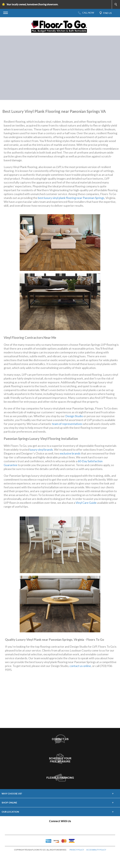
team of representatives (67, 424)
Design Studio (74, 416)
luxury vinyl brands (41, 449)
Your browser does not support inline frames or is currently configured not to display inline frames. (60, 702)
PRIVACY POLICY (77, 849)
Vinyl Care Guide (86, 502)
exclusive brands (70, 453)
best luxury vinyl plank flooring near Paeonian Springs (71, 198)
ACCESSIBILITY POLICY (96, 849)
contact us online (80, 666)
